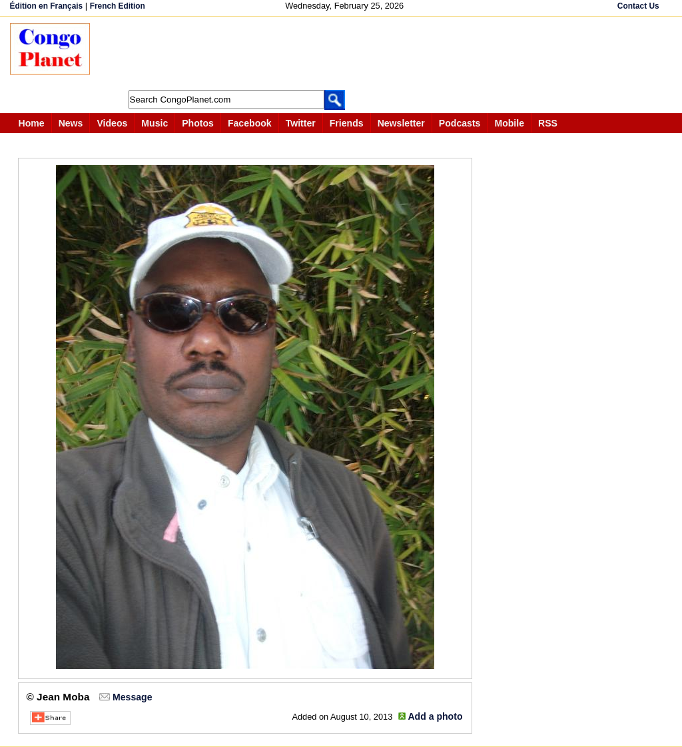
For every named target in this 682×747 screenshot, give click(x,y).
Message (132, 697)
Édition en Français (46, 6)
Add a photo (435, 716)
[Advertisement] (345, 53)
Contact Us (638, 6)
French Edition (117, 6)
